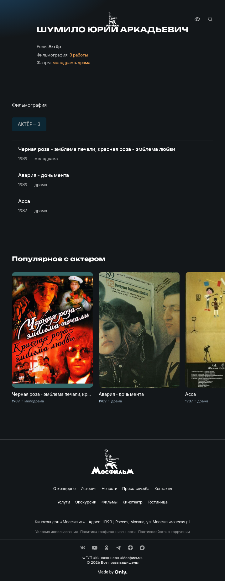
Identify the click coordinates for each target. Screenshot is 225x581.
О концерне (64, 488)
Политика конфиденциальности (108, 532)
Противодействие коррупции (164, 532)
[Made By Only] (112, 572)
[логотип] (112, 19)
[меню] (18, 19)
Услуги (63, 501)
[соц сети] (83, 548)
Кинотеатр (133, 501)
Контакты (163, 488)
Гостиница (158, 501)
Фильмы (110, 501)
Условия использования (56, 532)
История (89, 488)
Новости (109, 488)
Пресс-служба (135, 488)
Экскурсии (86, 501)
